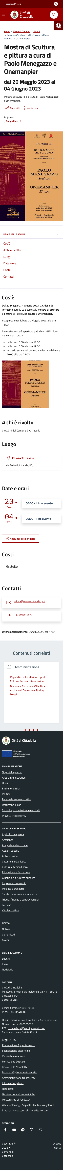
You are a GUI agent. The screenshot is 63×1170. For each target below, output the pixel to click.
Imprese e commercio (14, 883)
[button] (58, 25)
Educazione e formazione (16, 872)
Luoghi (6, 959)
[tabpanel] (31, 694)
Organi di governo (12, 772)
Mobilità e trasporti (13, 889)
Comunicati (8, 934)
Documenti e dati (12, 805)
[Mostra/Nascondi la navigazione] (4, 14)
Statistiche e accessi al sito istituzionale (25, 1110)
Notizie (6, 929)
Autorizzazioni (10, 856)
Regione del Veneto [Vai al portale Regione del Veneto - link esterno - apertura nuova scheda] (13, 3)
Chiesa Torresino (23, 458)
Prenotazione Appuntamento (18, 1045)
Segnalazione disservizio (16, 1051)
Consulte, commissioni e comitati (21, 810)
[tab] (25, 730)
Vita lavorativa (10, 910)
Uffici (5, 783)
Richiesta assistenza (13, 1056)
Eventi (5, 964)
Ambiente (7, 840)
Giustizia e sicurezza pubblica (18, 878)
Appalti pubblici (10, 851)
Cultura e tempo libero (15, 867)
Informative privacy (13, 1083)
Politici (6, 794)
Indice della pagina (31, 234)
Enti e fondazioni (11, 788)
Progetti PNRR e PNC (14, 816)
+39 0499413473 (23, 615)
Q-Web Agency (57, 1145)
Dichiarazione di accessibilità (18, 1094)
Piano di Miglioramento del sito (19, 1072)
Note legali (8, 1089)
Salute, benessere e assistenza (19, 894)
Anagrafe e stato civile (15, 845)
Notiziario (7, 969)
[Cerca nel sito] (54, 15)
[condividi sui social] (12, 108)
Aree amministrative (14, 778)
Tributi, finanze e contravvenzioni (21, 899)
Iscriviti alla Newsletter (15, 1067)
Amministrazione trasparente (19, 1078)
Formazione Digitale (13, 1061)
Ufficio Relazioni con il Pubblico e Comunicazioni (29, 1020)
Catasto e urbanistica (14, 861)
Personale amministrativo (16, 799)
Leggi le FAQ (9, 1040)
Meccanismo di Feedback (16, 1099)
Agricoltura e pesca (13, 834)
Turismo (6, 905)
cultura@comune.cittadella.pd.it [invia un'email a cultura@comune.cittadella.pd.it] (29, 601)
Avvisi (5, 940)
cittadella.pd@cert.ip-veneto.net (26, 1028)
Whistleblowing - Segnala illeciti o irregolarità (28, 1105)
